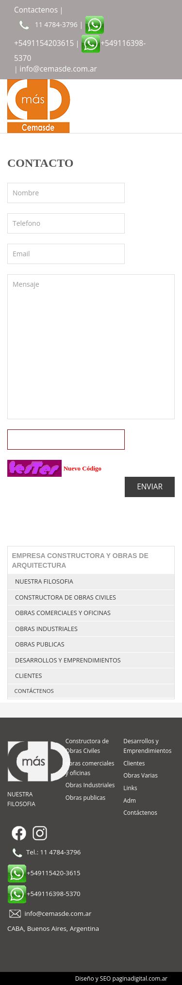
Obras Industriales (46, 629)
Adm (129, 800)
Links (130, 788)
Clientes (28, 676)
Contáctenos (34, 690)
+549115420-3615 (44, 872)
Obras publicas (40, 644)
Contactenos (36, 10)
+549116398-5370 (44, 893)
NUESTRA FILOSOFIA (44, 581)
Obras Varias (140, 775)
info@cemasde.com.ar (58, 69)
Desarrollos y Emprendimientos (68, 660)
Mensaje (91, 346)
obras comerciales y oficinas (63, 613)
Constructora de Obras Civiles (65, 597)
